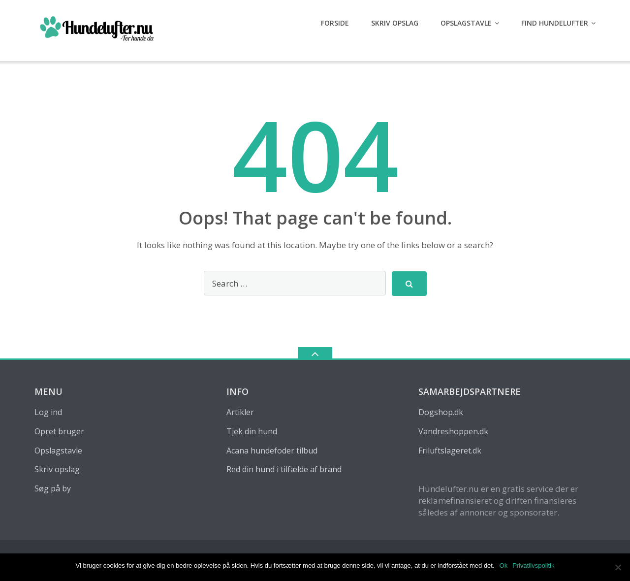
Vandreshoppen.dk (453, 431)
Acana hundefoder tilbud (271, 450)
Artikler (240, 412)
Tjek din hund (251, 431)
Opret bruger (59, 431)
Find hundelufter (554, 23)
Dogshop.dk (440, 412)
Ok (504, 565)
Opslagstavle (466, 23)
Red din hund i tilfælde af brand (284, 469)
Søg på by (52, 488)
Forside (335, 23)
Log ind (48, 412)
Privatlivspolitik (533, 565)
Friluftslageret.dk (449, 450)
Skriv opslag (394, 23)
